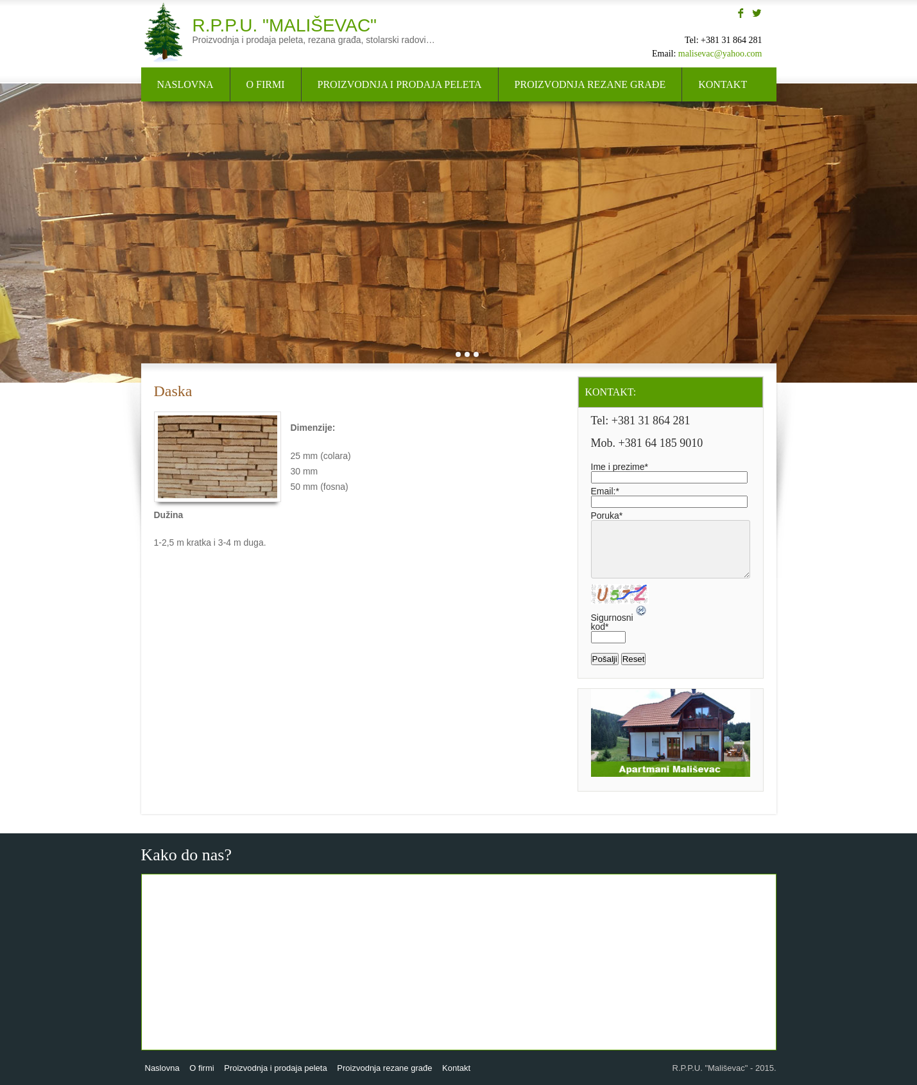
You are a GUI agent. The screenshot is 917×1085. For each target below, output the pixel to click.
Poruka (607, 515)
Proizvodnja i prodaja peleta (400, 84)
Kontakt (722, 84)
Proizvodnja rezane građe (590, 84)
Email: (605, 491)
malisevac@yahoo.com (720, 53)
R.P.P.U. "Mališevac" (285, 25)
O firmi (265, 84)
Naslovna (185, 84)
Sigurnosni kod (612, 622)
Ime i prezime (619, 467)
